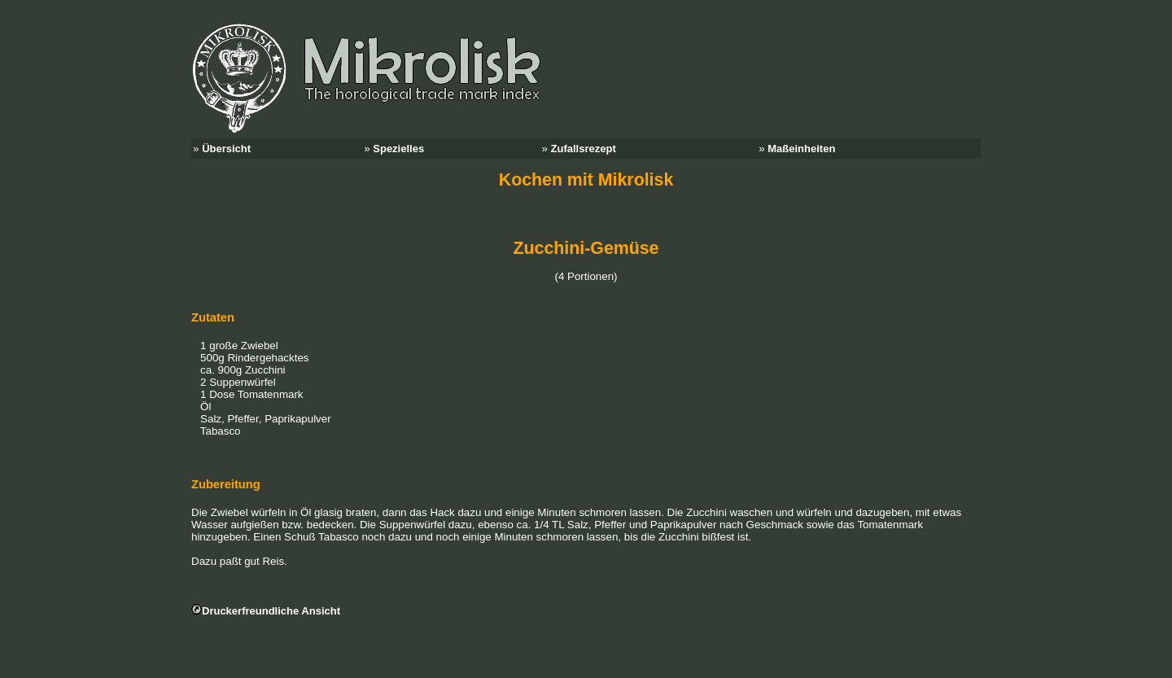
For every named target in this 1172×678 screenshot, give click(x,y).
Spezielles (398, 148)
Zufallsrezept (583, 148)
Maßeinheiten (801, 148)
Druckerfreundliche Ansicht (271, 611)
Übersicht (226, 148)
